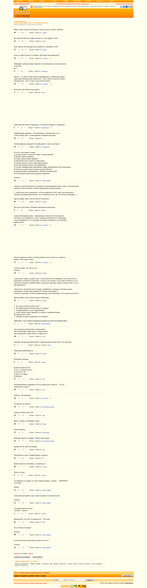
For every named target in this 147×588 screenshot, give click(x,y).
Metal (43, 522)
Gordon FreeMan (46, 180)
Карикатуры (77, 1)
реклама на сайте (18, 583)
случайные (46, 572)
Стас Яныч (45, 58)
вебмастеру (39, 583)
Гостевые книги (85, 3)
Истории (30, 1)
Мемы (42, 1)
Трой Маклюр (45, 432)
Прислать (100, 1)
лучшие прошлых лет (36, 572)
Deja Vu (44, 353)
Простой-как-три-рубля (48, 407)
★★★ (50, 58)
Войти (124, 3)
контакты (26, 583)
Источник (43, 345)
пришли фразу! (127, 575)
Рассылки (68, 3)
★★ (51, 127)
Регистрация (129, 3)
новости (45, 583)
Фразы (54, 1)
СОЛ (43, 389)
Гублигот (44, 32)
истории (31, 575)
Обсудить (31, 32)
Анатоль (44, 201)
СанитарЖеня (46, 147)
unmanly (43, 362)
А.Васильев (44, 71)
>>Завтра (30, 553)
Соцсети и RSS (76, 3)
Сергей (49, 345)
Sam (43, 379)
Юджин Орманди (45, 323)
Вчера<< (16, 553)
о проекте (32, 583)
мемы (37, 575)
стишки (43, 575)
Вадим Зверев (45, 127)
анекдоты (24, 575)
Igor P (43, 336)
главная (16, 575)
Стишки (65, 1)
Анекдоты (19, 1)
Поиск (111, 1)
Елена (44, 41)
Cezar (43, 415)
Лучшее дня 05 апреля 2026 (21, 3)
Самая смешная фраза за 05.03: (26, 561)
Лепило (44, 424)
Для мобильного (61, 3)
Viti (43, 458)
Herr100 (43, 513)
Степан (43, 92)
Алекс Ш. (44, 466)
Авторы (88, 1)
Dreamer (44, 273)
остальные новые (24, 572)
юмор (15, 68)
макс (43, 449)
